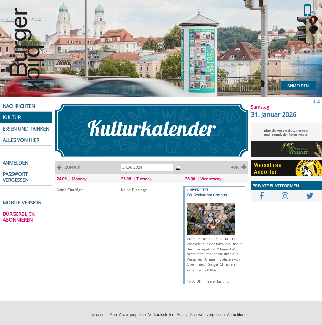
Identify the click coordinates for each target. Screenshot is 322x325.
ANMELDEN (15, 162)
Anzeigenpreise (132, 314)
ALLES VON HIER (21, 140)
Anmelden (298, 85)
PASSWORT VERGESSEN (15, 177)
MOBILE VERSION (22, 202)
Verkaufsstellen (161, 314)
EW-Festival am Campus (207, 194)
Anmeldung (237, 314)
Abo (113, 314)
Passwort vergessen (207, 314)
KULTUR (12, 117)
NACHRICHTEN (19, 106)
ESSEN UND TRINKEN (26, 128)
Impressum (97, 314)
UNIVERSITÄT (197, 189)
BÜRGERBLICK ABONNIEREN (18, 217)
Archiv (182, 314)
